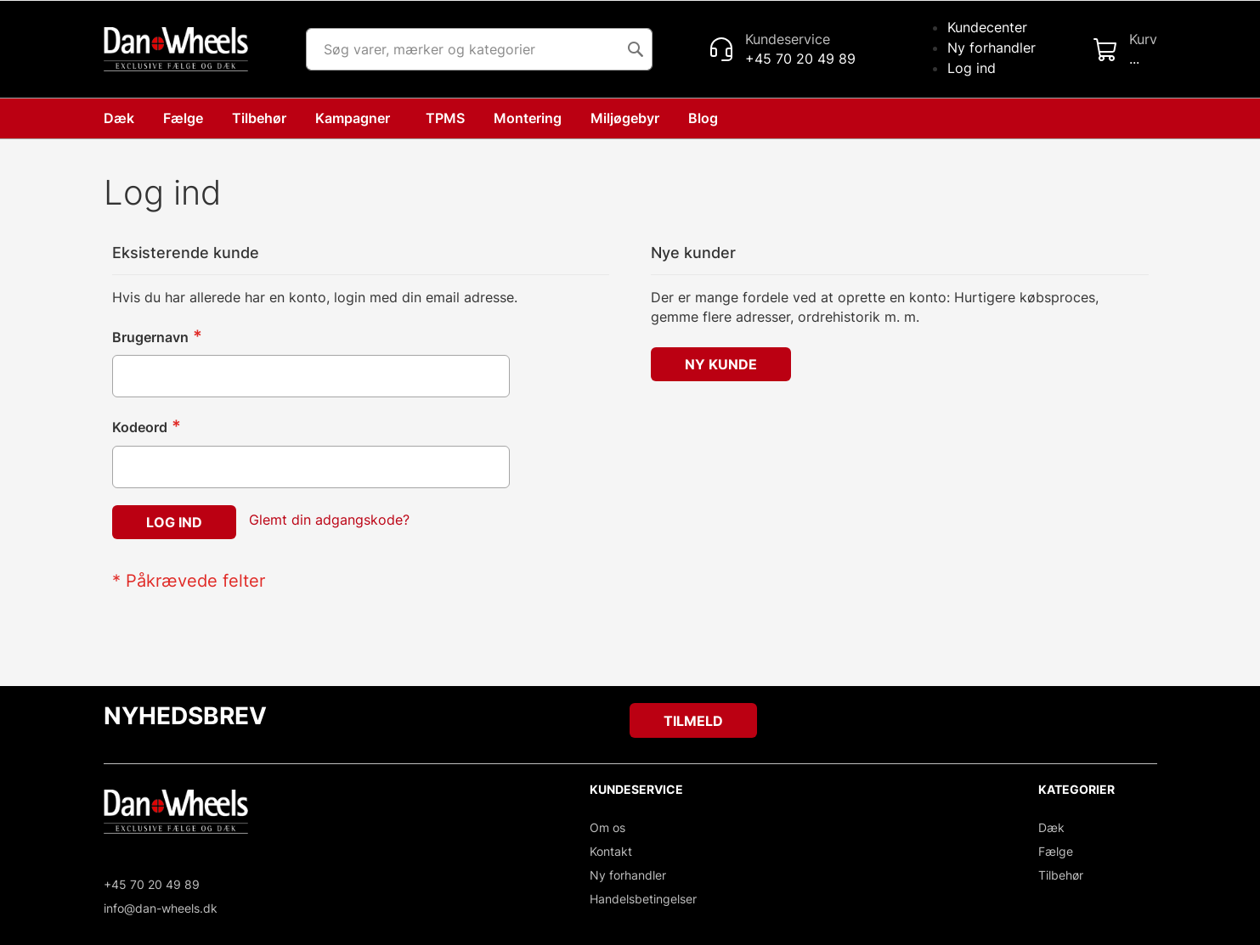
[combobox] (479, 49)
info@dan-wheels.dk (161, 908)
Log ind (971, 67)
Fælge (1055, 851)
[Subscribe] (693, 720)
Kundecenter (987, 27)
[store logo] (176, 49)
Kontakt (611, 851)
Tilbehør (1060, 875)
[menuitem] (706, 118)
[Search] (635, 49)
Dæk (1051, 827)
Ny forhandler (991, 47)
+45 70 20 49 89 (152, 884)
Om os (607, 827)
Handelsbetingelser (643, 899)
